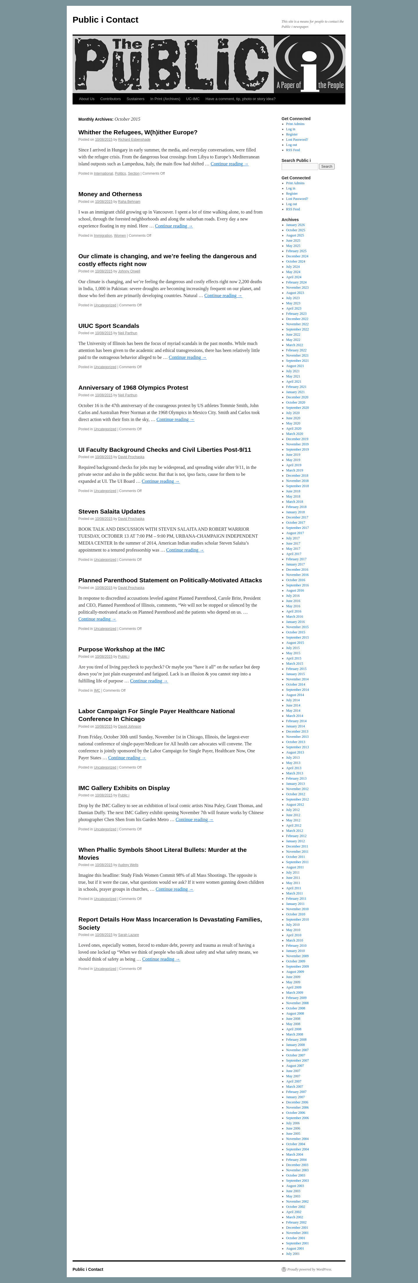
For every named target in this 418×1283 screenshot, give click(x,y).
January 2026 (295, 225)
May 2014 (293, 711)
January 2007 (295, 1097)
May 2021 (293, 376)
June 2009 (293, 977)
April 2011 (293, 888)
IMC (97, 691)
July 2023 (293, 298)
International (103, 173)
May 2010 (293, 930)
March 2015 (294, 664)
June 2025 (293, 240)
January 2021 (295, 392)
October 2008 (295, 1008)
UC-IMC (193, 99)
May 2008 (293, 1024)
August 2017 (295, 533)
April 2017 (293, 554)
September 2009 (297, 966)
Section (134, 173)
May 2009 (293, 982)
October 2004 (295, 1144)
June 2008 (293, 1019)
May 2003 (293, 1196)
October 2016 (295, 580)
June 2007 (293, 1071)
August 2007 (295, 1066)
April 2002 (293, 1212)
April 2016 (293, 611)
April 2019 (293, 465)
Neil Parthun (127, 333)
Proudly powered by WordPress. (309, 1269)
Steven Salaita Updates (111, 511)
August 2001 (295, 1248)
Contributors (110, 99)
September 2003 (297, 1181)
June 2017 (293, 543)
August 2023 (295, 293)
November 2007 (297, 1050)
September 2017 (297, 528)
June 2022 (293, 335)
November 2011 (297, 852)
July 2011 (293, 872)
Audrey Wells (128, 865)
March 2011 (294, 893)
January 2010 (295, 951)
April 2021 (293, 382)
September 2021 (297, 361)
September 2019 (297, 449)
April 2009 (293, 987)
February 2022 (296, 350)
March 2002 (294, 1217)
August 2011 (295, 867)
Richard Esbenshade (134, 140)
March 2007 (294, 1087)
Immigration (103, 236)
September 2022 (297, 329)
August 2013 (295, 752)
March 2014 (294, 716)
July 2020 (293, 413)
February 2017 (296, 559)
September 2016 (297, 585)
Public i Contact (105, 19)
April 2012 (293, 825)
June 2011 (293, 878)
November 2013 (297, 737)
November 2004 (297, 1139)
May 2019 (293, 460)
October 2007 (295, 1055)
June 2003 (293, 1191)
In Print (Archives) (165, 99)
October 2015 (295, 632)
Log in (291, 129)
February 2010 (296, 946)
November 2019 (297, 444)
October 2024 (295, 261)
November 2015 (297, 627)
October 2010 (295, 914)
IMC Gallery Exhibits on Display (124, 788)
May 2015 (293, 653)
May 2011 (293, 883)
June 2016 (293, 601)
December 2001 (297, 1228)
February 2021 (296, 387)
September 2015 (297, 637)
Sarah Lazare (128, 935)
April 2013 (293, 768)
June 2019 (293, 455)
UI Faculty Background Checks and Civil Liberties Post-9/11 (164, 449)
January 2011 (295, 904)
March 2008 (294, 1034)
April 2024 (293, 277)
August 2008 (295, 1013)
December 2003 (297, 1165)
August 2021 (295, 366)
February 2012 (296, 836)
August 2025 (295, 235)
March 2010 (294, 940)
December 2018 (297, 476)
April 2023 (293, 308)
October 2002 (295, 1207)
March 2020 (294, 434)
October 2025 (295, 230)
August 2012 (295, 805)
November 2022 (297, 324)
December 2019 (297, 439)
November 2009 (297, 956)
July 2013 (293, 758)
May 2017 (293, 549)
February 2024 (296, 282)
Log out (291, 145)
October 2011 (295, 857)
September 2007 (297, 1060)
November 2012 (297, 789)
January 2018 (295, 512)
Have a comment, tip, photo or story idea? (240, 99)
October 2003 (295, 1175)
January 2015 (295, 674)
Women (120, 236)
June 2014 (293, 705)
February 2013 (296, 778)
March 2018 (294, 502)
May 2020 (293, 423)
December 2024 (297, 256)
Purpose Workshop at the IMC (121, 649)
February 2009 (296, 998)
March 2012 (294, 831)
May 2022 (293, 340)
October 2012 (295, 794)
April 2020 (293, 429)
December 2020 (297, 397)
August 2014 (295, 695)
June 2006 (293, 1128)
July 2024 (293, 267)
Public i (123, 657)
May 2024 (293, 272)
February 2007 (296, 1092)
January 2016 (295, 622)
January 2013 (295, 784)
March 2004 (294, 1154)
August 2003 (295, 1186)
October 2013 (295, 742)
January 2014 (295, 726)
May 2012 (293, 820)
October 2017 (295, 523)
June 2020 (293, 418)
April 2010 (293, 935)
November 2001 (297, 1233)
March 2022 (294, 345)
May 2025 (293, 246)
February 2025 (296, 251)
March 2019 (294, 470)
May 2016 (293, 606)
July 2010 (293, 925)
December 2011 (297, 846)
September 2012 (297, 799)
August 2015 (295, 643)
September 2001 (297, 1243)
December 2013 (297, 731)
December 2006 (297, 1102)
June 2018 (293, 491)
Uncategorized (105, 305)
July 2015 (293, 648)
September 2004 (297, 1149)
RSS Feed (293, 150)
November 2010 (297, 909)
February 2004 (296, 1160)
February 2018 (296, 507)
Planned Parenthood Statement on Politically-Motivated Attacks (170, 580)
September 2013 (297, 747)
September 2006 (297, 1118)
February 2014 (296, 721)
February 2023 (296, 314)
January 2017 (295, 564)
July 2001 (293, 1254)
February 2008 (296, 1040)
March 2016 (294, 617)
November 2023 (297, 287)
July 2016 (293, 596)
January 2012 (295, 841)
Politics (120, 173)
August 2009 (295, 972)
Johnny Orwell (129, 271)
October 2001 (295, 1238)
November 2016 (297, 575)
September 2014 (297, 690)
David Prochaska (131, 457)
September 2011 (297, 862)
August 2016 (295, 590)
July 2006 (293, 1123)
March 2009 (294, 993)
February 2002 (296, 1222)
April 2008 (293, 1029)
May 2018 (293, 496)
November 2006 (297, 1107)
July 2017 (293, 538)
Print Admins (295, 124)
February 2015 (296, 669)
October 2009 (295, 961)
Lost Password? (297, 140)
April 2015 (293, 658)
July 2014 (293, 700)
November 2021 (297, 355)
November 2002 (297, 1201)
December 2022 (297, 319)
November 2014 (297, 679)
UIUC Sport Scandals (108, 325)
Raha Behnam (129, 202)
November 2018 (297, 481)
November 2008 (297, 1003)
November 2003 (297, 1170)
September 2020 (297, 408)
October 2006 (295, 1113)
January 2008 (295, 1045)
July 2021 (293, 371)
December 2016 (297, 570)
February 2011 (296, 899)
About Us (86, 99)
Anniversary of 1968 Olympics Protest (133, 387)
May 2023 (293, 303)
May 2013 (293, 763)
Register (292, 134)
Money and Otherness (110, 194)
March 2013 (294, 773)
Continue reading (230, 163)
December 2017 (297, 517)
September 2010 (297, 919)
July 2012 (293, 810)
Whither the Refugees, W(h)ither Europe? (138, 132)
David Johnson (129, 726)
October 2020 (295, 402)
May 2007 (293, 1076)
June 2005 (293, 1134)
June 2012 (293, 815)
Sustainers (135, 99)
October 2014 (295, 684)
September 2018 (297, 486)
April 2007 (293, 1081)
